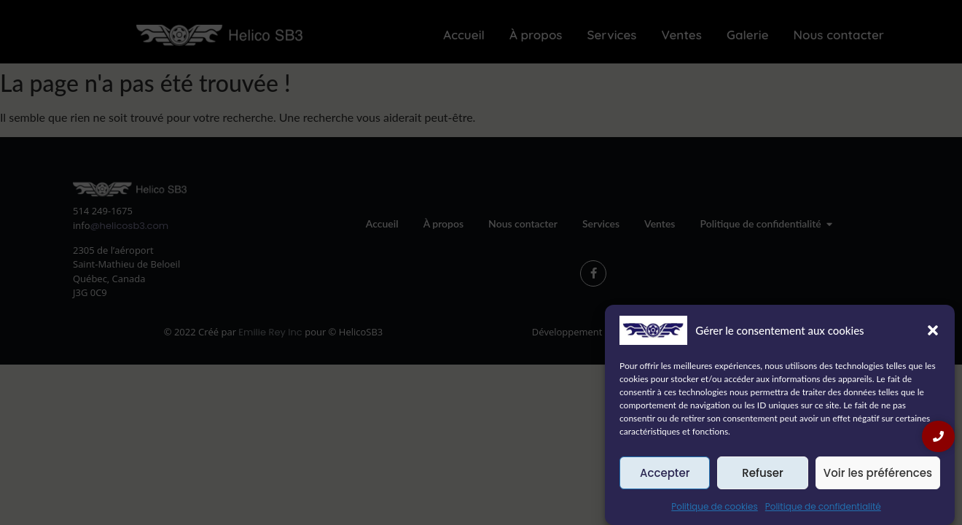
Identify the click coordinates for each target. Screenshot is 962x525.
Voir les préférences (878, 473)
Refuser (762, 473)
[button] (933, 330)
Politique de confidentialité (823, 506)
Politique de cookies (714, 506)
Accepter (664, 473)
